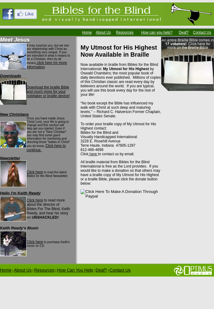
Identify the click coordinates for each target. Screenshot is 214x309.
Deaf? (184, 32)
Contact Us (202, 32)
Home (87, 32)
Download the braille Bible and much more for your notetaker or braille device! (48, 91)
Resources (124, 32)
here (93, 154)
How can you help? (156, 32)
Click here (35, 172)
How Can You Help (75, 270)
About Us (103, 32)
